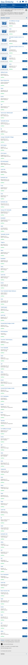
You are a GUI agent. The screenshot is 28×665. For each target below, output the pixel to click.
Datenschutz (17, 641)
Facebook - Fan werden (5, 646)
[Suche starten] (17, 2)
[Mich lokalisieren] (14, 17)
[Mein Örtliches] (21, 2)
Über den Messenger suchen (6, 648)
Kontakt (12, 640)
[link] (26, 10)
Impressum (3, 641)
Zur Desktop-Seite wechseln (6, 650)
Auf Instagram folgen (14, 646)
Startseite (2, 640)
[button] (7, 644)
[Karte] (26, 5)
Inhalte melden (17, 640)
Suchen (2, 653)
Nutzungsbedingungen (10, 641)
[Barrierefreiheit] (26, 2)
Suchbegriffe (7, 640)
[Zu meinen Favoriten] (23, 2)
